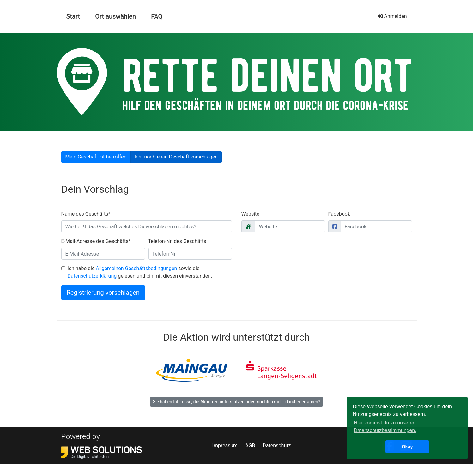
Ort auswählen (115, 16)
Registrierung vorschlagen (103, 292)
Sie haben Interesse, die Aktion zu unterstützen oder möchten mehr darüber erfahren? (236, 401)
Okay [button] (407, 446)
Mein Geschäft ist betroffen (96, 157)
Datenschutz (277, 445)
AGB (250, 445)
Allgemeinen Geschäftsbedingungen (136, 268)
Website (250, 214)
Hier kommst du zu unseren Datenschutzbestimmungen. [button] (385, 426)
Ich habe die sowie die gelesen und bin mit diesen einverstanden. (140, 272)
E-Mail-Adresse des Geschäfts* (96, 241)
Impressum (225, 445)
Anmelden (392, 16)
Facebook (339, 214)
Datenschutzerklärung (92, 276)
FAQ (156, 16)
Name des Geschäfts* (86, 214)
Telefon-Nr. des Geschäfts (177, 241)
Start (75, 15)
